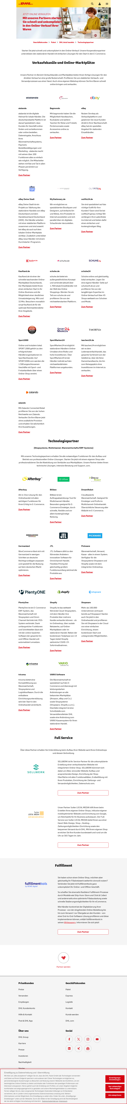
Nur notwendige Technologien (115, 1090)
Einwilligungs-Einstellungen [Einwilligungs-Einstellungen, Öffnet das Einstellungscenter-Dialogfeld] (115, 1081)
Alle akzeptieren (114, 1098)
